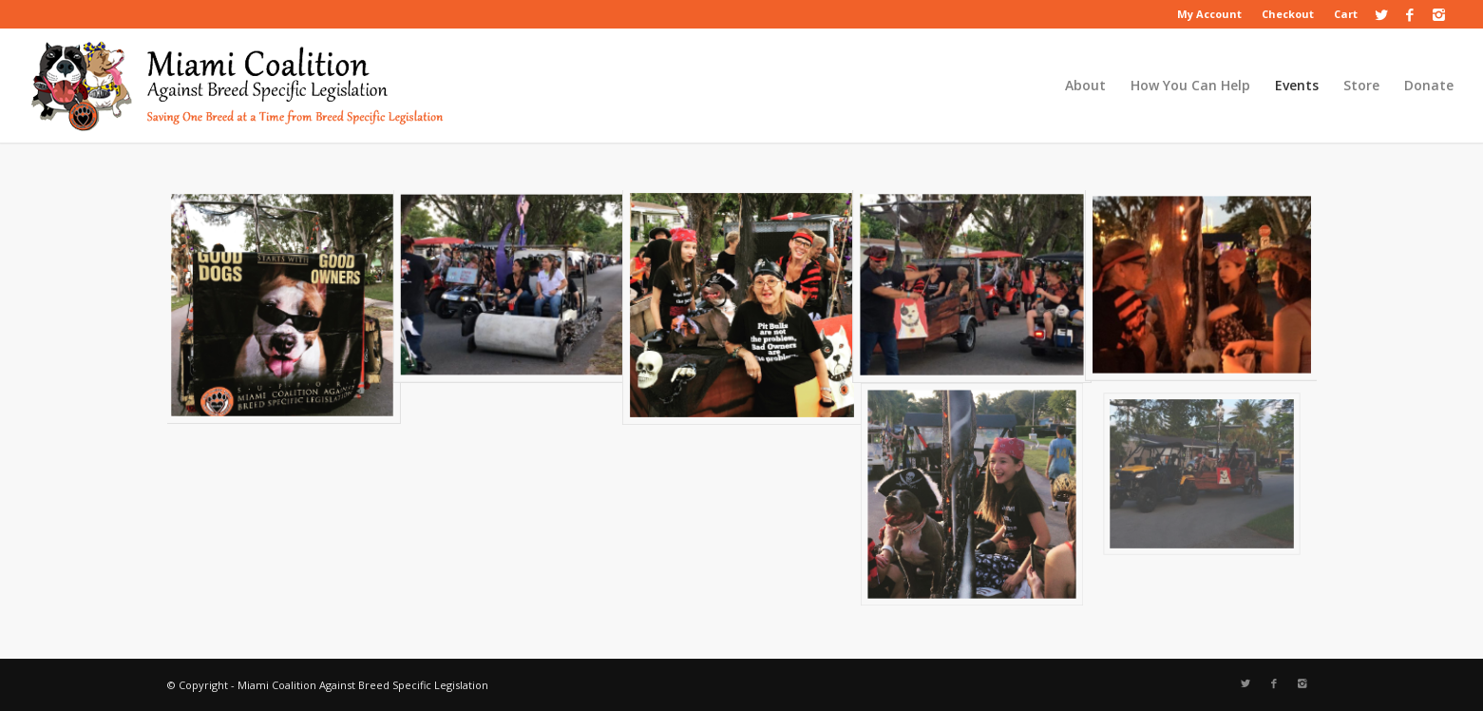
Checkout (1288, 14)
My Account (1209, 14)
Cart (1346, 14)
